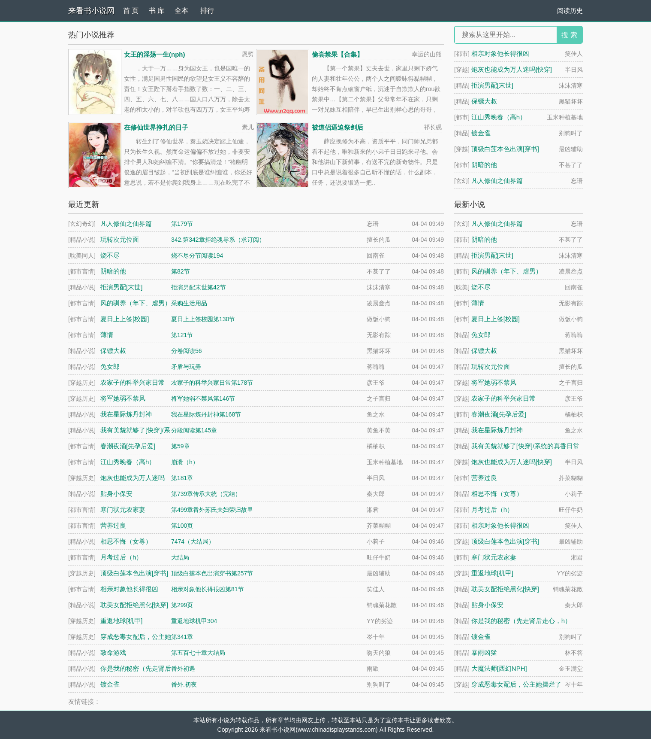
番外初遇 (183, 668)
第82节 (180, 271)
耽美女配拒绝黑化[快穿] (505, 589)
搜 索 (569, 35)
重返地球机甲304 (194, 620)
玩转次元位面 (490, 366)
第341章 (182, 636)
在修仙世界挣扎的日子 (156, 127)
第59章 (180, 446)
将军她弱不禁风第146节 (203, 398)
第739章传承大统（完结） (206, 493)
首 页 (131, 10)
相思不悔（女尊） (497, 493)
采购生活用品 (189, 303)
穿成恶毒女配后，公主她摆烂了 (516, 684)
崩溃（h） (185, 462)
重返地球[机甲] (492, 573)
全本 (181, 10)
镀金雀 (481, 133)
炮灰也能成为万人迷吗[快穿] (511, 69)
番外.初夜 (184, 684)
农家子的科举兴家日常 (503, 398)
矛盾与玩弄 (186, 366)
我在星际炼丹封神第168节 (206, 414)
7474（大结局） (192, 541)
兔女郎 (481, 334)
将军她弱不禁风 (493, 382)
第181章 (182, 477)
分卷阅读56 (186, 350)
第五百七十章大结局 (198, 652)
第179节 (182, 223)
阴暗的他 (484, 164)
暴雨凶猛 (484, 652)
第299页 (182, 605)
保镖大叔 (484, 101)
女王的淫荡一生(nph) (154, 54)
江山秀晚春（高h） (498, 117)
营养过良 (484, 477)
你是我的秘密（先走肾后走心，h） (521, 620)
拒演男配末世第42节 (198, 287)
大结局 (180, 557)
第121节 (182, 334)
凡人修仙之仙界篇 (497, 180)
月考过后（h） (492, 509)
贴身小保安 (487, 604)
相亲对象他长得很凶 (500, 53)
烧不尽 (481, 287)
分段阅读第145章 (194, 430)
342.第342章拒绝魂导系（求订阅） (218, 239)
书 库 (156, 10)
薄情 (477, 303)
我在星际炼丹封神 (497, 430)
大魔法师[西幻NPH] (499, 668)
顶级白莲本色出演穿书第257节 (212, 573)
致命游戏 (113, 652)
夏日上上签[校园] (495, 318)
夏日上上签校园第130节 (203, 319)
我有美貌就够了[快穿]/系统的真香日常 (525, 446)
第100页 (182, 525)
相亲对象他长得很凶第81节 (207, 589)
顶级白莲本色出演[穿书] (505, 148)
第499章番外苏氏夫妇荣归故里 (212, 509)
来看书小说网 (91, 10)
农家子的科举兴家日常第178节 (212, 382)
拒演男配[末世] (492, 85)
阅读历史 (570, 10)
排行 (207, 10)
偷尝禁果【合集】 (337, 54)
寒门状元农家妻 (493, 557)
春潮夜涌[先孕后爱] (498, 414)
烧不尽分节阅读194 (197, 255)
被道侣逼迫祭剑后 (337, 127)
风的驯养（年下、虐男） (506, 271)
